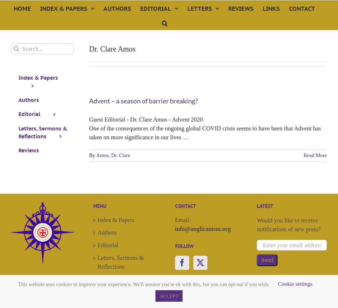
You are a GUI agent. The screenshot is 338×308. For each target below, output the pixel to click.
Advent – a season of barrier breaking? (143, 101)
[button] (164, 22)
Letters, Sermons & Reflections (121, 262)
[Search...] (42, 48)
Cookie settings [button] (295, 284)
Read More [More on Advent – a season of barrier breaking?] (315, 155)
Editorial (108, 245)
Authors (107, 232)
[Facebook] (182, 263)
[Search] (16, 48)
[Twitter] (200, 263)
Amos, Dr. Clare (113, 155)
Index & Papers (116, 220)
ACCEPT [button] (169, 296)
